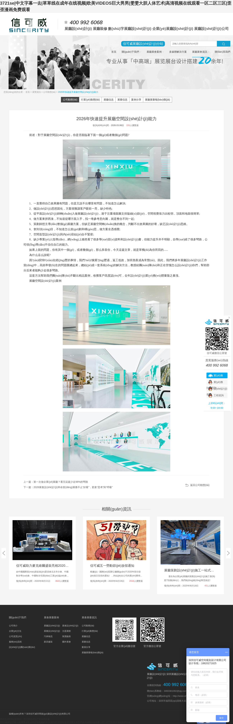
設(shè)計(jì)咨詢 (216, 389)
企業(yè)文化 (15, 631)
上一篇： (55, 481)
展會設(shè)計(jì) (70, 625)
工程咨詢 (219, 395)
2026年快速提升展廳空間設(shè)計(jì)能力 (78, 92)
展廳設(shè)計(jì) (52, 625)
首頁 (27, 92)
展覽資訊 (36, 92)
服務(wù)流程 (15, 642)
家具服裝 (48, 642)
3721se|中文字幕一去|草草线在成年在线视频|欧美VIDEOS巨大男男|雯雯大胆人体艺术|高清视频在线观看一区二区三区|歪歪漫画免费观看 (65, 722)
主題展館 (66, 631)
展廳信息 (109, 99)
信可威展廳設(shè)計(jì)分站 (143, 43)
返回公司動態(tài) (200, 485)
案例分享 (136, 99)
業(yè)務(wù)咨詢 (214, 376)
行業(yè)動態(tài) (90, 99)
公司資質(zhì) (15, 636)
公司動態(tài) (49, 92)
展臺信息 (122, 99)
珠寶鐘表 (66, 636)
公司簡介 (13, 625)
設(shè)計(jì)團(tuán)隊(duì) (22, 647)
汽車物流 (48, 636)
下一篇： (68, 487)
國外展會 (66, 642)
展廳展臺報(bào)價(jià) (157, 99)
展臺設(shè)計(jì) (52, 631)
